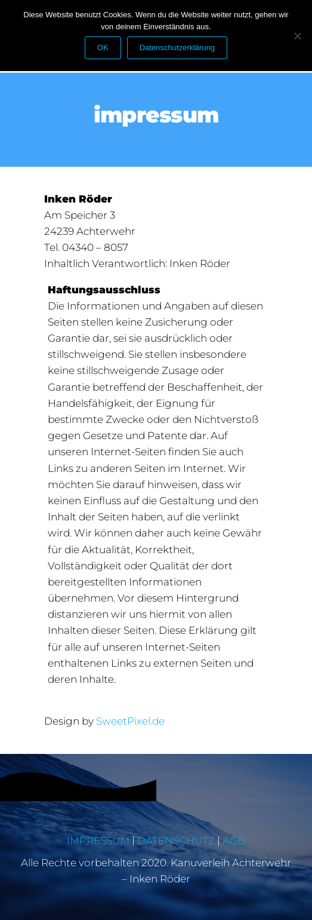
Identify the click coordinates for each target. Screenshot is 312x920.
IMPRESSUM (98, 841)
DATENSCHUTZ (176, 841)
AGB (234, 841)
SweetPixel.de (130, 721)
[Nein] (297, 36)
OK (103, 47)
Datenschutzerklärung (177, 47)
